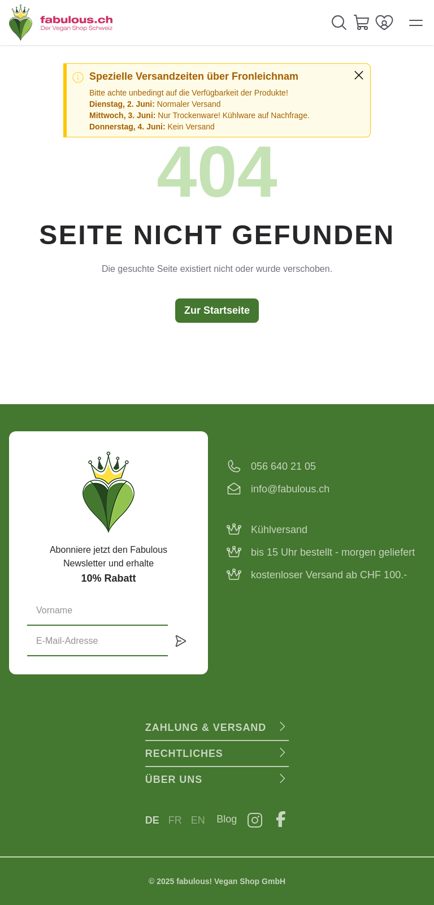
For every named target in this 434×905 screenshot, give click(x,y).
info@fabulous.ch (290, 489)
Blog (226, 819)
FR (175, 820)
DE (152, 820)
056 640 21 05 (283, 466)
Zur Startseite (217, 310)
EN (198, 820)
